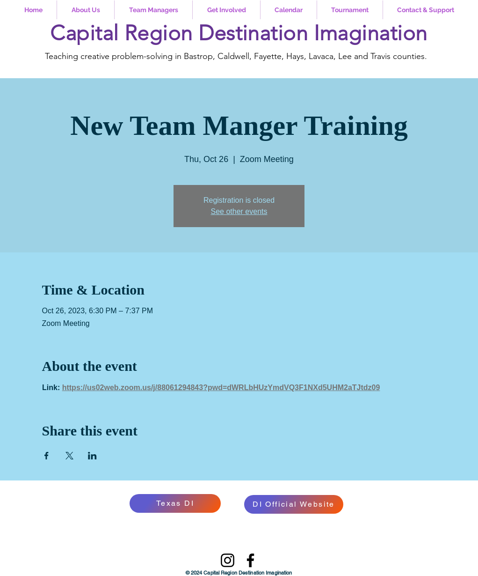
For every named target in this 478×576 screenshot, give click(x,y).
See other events (239, 211)
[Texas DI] (175, 503)
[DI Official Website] (293, 504)
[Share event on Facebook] (46, 455)
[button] (85, 9)
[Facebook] (250, 560)
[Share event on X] (69, 455)
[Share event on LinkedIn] (92, 455)
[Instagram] (227, 560)
